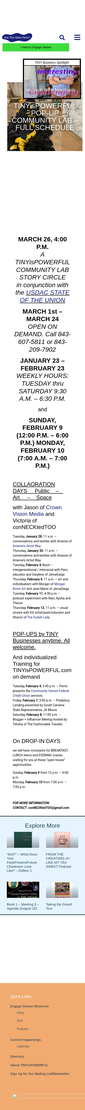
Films (20, 1074)
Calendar (23, 1108)
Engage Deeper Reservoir (29, 1067)
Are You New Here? (17, 37)
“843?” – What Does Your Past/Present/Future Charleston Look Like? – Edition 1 (22, 862)
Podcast (22, 1090)
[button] (62, 37)
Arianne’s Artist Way (27, 546)
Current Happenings (25, 1101)
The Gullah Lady (38, 617)
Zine (20, 1082)
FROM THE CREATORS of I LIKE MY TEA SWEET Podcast (58, 860)
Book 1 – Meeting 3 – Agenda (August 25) (23, 906)
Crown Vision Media (37, 510)
